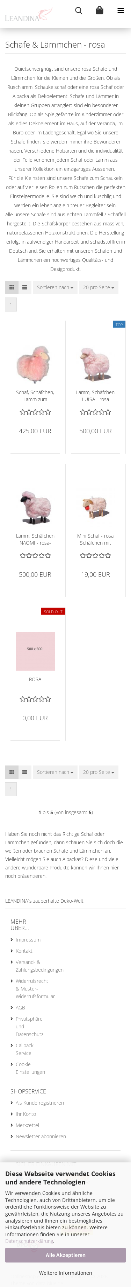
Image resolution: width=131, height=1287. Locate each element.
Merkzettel (27, 1125)
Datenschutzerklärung (29, 1241)
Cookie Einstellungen (28, 1068)
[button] (12, 287)
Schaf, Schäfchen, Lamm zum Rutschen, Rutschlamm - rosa (35, 396)
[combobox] (55, 287)
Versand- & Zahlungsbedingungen (28, 966)
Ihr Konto (26, 1114)
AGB (20, 1007)
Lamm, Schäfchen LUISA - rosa (95, 396)
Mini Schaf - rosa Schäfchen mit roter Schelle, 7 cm (95, 539)
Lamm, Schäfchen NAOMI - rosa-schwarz (35, 539)
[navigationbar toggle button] (120, 10)
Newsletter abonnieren (41, 1136)
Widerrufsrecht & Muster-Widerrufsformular (28, 989)
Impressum (28, 939)
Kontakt (24, 950)
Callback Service (25, 1049)
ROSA (35, 679)
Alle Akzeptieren (66, 1255)
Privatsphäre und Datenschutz (28, 1026)
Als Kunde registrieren (40, 1102)
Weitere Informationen (65, 1272)
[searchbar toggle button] (78, 10)
